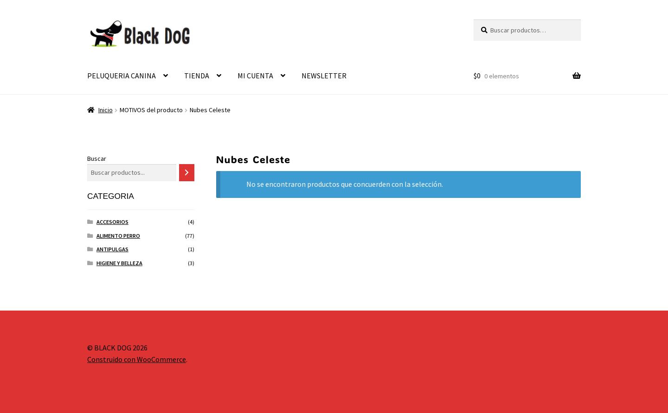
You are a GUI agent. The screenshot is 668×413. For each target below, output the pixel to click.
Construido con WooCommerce (136, 359)
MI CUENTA (255, 75)
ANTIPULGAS (112, 249)
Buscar (96, 158)
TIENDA (196, 75)
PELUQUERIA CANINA (121, 75)
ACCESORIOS (112, 221)
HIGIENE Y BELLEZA (119, 263)
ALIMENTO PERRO (118, 235)
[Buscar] (186, 172)
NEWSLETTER (324, 75)
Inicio (105, 110)
